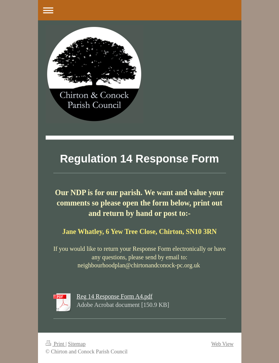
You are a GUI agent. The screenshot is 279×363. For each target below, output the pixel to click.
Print (56, 344)
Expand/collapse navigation (139, 10)
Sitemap (77, 344)
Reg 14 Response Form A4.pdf (115, 296)
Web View (222, 344)
